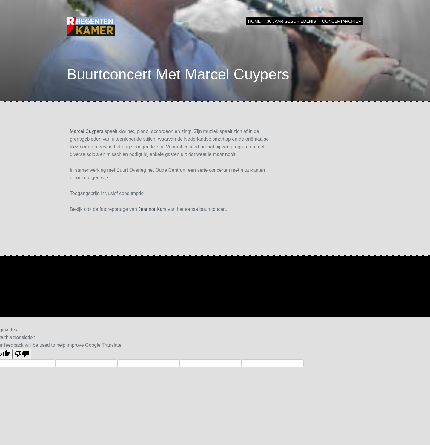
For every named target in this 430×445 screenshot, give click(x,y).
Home (254, 21)
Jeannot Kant (152, 209)
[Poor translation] (21, 354)
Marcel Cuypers (86, 131)
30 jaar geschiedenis (291, 21)
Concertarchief (341, 21)
